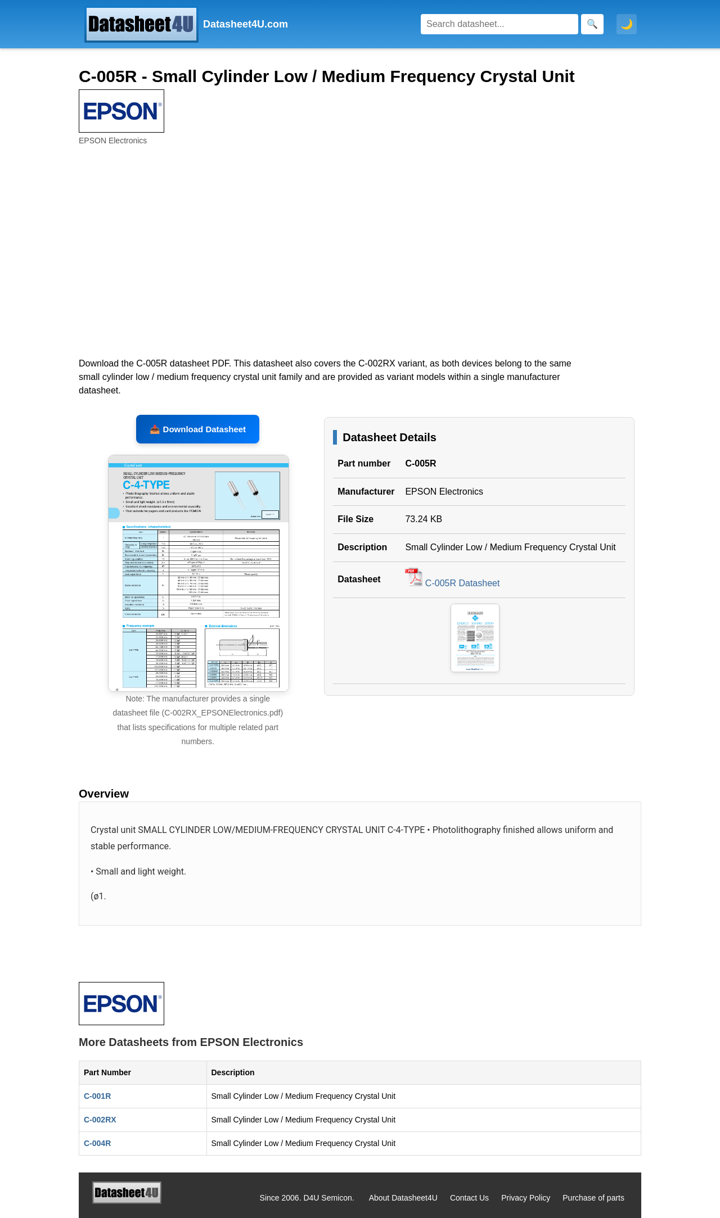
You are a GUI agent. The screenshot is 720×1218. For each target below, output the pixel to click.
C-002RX (100, 1119)
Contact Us (469, 1197)
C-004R (97, 1143)
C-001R (97, 1096)
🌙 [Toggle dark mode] (626, 24)
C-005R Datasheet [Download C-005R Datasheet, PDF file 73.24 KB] (452, 583)
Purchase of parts (593, 1197)
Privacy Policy (525, 1197)
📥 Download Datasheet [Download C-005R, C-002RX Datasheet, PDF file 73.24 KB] (198, 429)
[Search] (499, 24)
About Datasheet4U (403, 1197)
